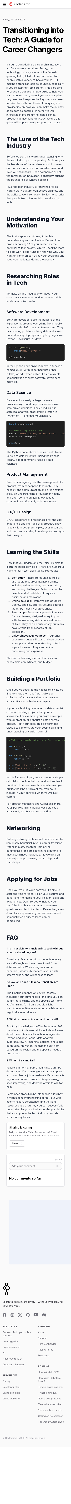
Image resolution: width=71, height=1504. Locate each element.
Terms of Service (47, 1347)
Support (42, 1341)
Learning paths (10, 1344)
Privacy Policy (45, 1352)
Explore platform (11, 1350)
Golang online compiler (50, 1419)
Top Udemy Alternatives (51, 1425)
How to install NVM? (48, 1375)
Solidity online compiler (50, 1413)
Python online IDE (47, 1396)
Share (17, 1146)
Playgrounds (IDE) (12, 1362)
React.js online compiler (50, 1390)
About (41, 1335)
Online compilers (11, 1396)
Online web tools (11, 1401)
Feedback (43, 1358)
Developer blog (11, 1390)
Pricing (6, 1384)
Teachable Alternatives (50, 1407)
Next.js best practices (49, 1401)
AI (4, 1356)
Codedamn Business (13, 1367)
